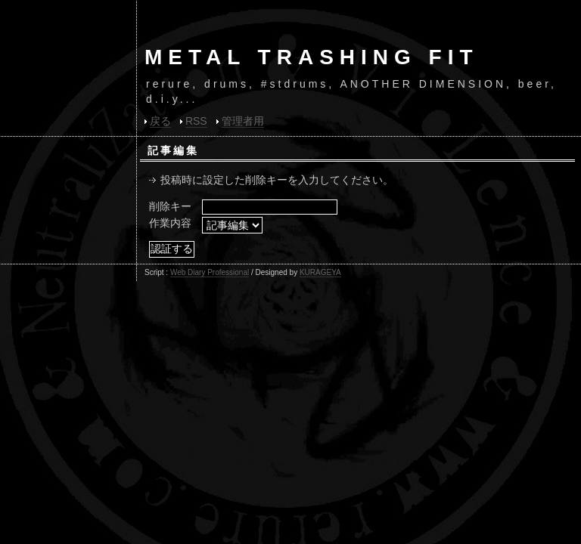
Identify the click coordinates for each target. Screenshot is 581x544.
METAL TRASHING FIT (311, 57)
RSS (196, 121)
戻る (160, 121)
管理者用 (243, 121)
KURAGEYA (320, 272)
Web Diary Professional (209, 272)
